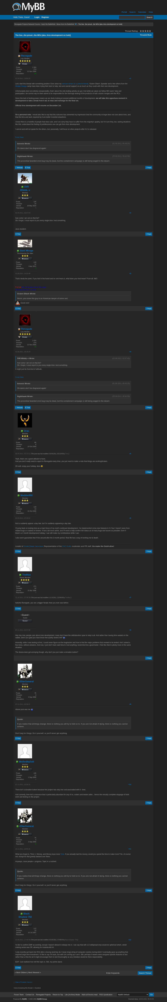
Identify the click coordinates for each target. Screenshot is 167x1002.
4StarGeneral (25, 681)
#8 (130, 630)
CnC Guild (66, 546)
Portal (124, 12)
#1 (130, 78)
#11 (130, 849)
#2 (130, 213)
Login (36, 17)
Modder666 (25, 495)
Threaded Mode (146, 35)
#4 (130, 352)
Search (132, 12)
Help (151, 12)
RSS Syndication (105, 995)
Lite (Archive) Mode (72, 995)
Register (45, 17)
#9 (130, 704)
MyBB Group (42, 999)
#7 (130, 597)
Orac (25, 431)
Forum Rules (19, 137)
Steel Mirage (25, 250)
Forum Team (19, 995)
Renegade (25, 56)
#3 (130, 273)
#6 (130, 518)
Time (62, 854)
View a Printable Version (23, 982)
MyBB (24, 999)
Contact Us (30, 995)
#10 (130, 784)
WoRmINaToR (25, 761)
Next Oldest (21, 972)
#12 (130, 940)
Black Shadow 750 (71, 940)
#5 (130, 454)
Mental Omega (21, 86)
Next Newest (33, 972)
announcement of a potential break (75, 84)
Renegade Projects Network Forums (27, 24)
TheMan (25, 574)
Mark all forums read (89, 995)
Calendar (142, 12)
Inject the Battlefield (48, 24)
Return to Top (58, 995)
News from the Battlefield (65, 24)
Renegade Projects (43, 995)
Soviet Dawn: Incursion (33, 546)
